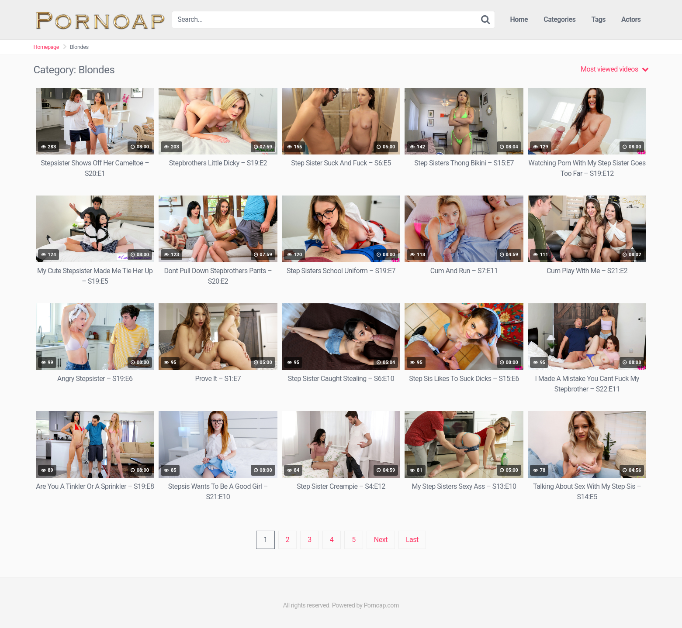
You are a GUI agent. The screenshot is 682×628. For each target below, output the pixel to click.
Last (412, 539)
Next (381, 539)
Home (519, 19)
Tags (598, 19)
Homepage (46, 47)
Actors (630, 19)
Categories (559, 19)
